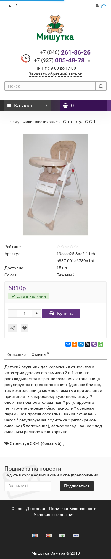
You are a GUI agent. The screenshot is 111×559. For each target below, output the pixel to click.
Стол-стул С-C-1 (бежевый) (36, 443)
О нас (17, 508)
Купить (61, 313)
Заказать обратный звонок (55, 74)
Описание (16, 354)
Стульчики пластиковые (35, 122)
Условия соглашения (54, 514)
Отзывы (40, 354)
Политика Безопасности (72, 508)
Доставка (35, 508)
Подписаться (77, 486)
